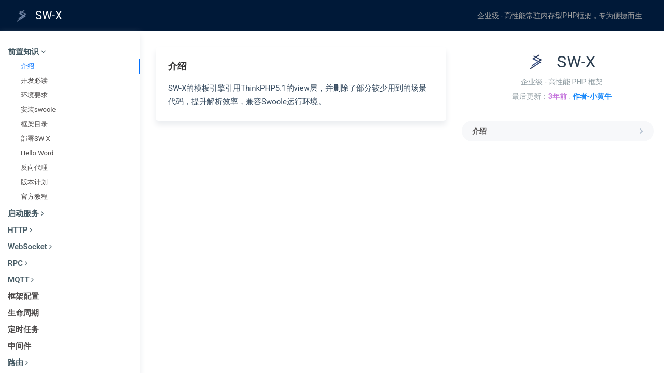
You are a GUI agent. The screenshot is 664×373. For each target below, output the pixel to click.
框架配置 (23, 296)
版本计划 (34, 182)
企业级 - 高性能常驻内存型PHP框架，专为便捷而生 (559, 15)
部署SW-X (35, 138)
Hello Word (37, 153)
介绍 (27, 66)
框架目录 (34, 124)
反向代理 (34, 167)
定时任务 (23, 329)
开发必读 (34, 80)
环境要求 (34, 95)
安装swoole (38, 109)
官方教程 (34, 196)
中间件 (19, 346)
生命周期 (23, 313)
